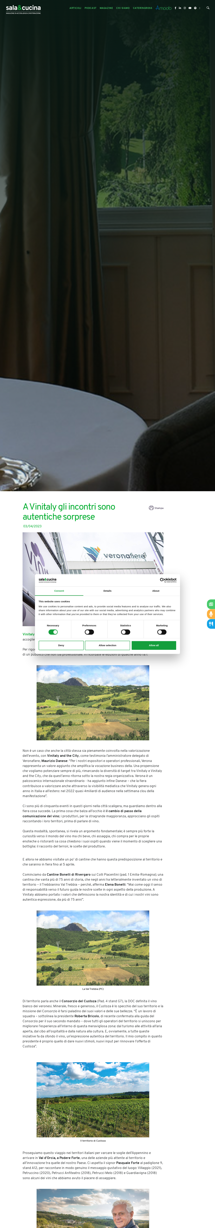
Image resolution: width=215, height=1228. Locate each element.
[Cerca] (208, 8)
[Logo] (23, 8)
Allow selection (107, 645)
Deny (61, 645)
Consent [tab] (59, 591)
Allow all (154, 645)
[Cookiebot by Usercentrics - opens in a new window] (162, 580)
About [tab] (155, 591)
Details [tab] (107, 591)
